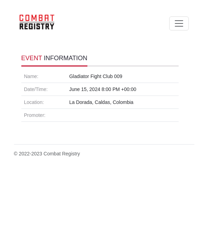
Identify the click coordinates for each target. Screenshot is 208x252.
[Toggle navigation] (179, 23)
